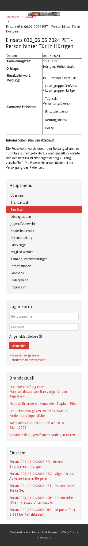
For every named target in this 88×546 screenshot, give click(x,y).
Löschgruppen (21, 216)
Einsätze (30, 17)
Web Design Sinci (36, 532)
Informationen (21, 266)
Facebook (17, 273)
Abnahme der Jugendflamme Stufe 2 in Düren (42, 435)
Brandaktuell (20, 202)
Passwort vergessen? (24, 355)
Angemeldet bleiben (23, 336)
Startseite (12, 17)
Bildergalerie (19, 280)
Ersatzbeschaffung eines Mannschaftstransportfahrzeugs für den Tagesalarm (38, 391)
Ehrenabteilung (21, 238)
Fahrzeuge (18, 245)
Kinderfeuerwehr (22, 231)
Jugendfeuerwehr (23, 224)
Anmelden (19, 346)
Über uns (17, 195)
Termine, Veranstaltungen (29, 259)
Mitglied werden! (22, 252)
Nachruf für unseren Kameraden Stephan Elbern (44, 403)
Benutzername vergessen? (28, 360)
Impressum (18, 287)
